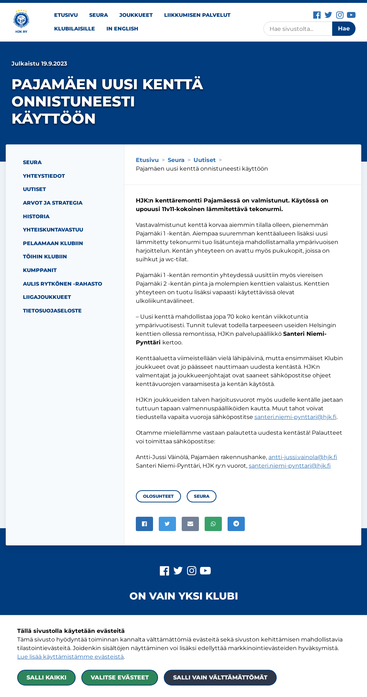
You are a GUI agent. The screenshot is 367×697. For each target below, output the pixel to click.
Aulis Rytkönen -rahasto (62, 284)
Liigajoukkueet (47, 297)
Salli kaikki (46, 677)
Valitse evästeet (120, 677)
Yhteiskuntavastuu (53, 229)
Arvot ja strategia (52, 203)
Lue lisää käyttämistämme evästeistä (70, 656)
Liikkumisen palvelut (197, 15)
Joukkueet (136, 15)
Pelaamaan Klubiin (53, 243)
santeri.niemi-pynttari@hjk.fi (295, 417)
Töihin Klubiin (45, 256)
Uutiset (34, 189)
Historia (36, 216)
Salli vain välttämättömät (220, 677)
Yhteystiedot (44, 176)
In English (122, 28)
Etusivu (66, 15)
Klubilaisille (74, 28)
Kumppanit (40, 270)
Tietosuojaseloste (52, 310)
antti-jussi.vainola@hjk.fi (302, 457)
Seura (98, 15)
